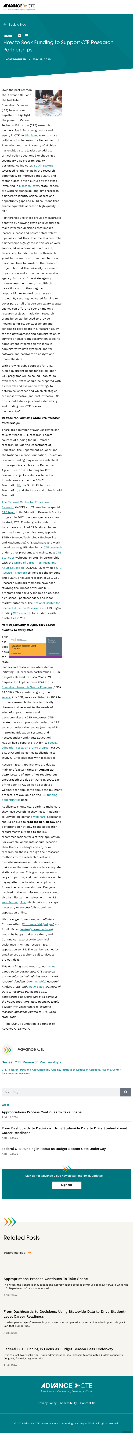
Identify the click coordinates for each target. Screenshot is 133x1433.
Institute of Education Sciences (81, 1069)
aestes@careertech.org (36, 929)
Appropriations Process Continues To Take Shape (42, 1112)
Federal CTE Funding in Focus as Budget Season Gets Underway (54, 1149)
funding (55, 1069)
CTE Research (10, 1069)
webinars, (39, 816)
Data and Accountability (34, 1069)
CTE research (53, 547)
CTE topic (8, 512)
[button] (127, 7)
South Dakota (43, 165)
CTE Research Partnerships (38, 1062)
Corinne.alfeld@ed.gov (38, 924)
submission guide (13, 902)
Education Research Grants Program (27, 687)
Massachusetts (29, 186)
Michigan (31, 135)
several (6, 697)
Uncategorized (14, 59)
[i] (18, 485)
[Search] (125, 1092)
